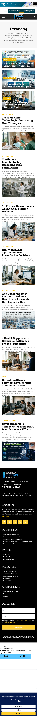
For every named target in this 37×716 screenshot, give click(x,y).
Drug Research (7, 156)
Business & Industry (10, 59)
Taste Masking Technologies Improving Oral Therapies (17, 120)
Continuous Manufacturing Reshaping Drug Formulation (12, 163)
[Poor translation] (22, 656)
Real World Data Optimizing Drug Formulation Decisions (16, 252)
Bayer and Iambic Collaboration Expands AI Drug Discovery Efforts (18, 426)
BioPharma (7, 98)
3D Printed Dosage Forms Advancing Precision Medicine (18, 208)
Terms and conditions (23, 621)
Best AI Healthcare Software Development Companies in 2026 (16, 382)
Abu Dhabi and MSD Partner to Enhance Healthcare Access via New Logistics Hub (16, 298)
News (4, 335)
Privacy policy (10, 622)
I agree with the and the (18, 621)
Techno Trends (7, 114)
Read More (5, 516)
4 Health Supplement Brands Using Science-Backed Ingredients (16, 340)
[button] (3, 17)
